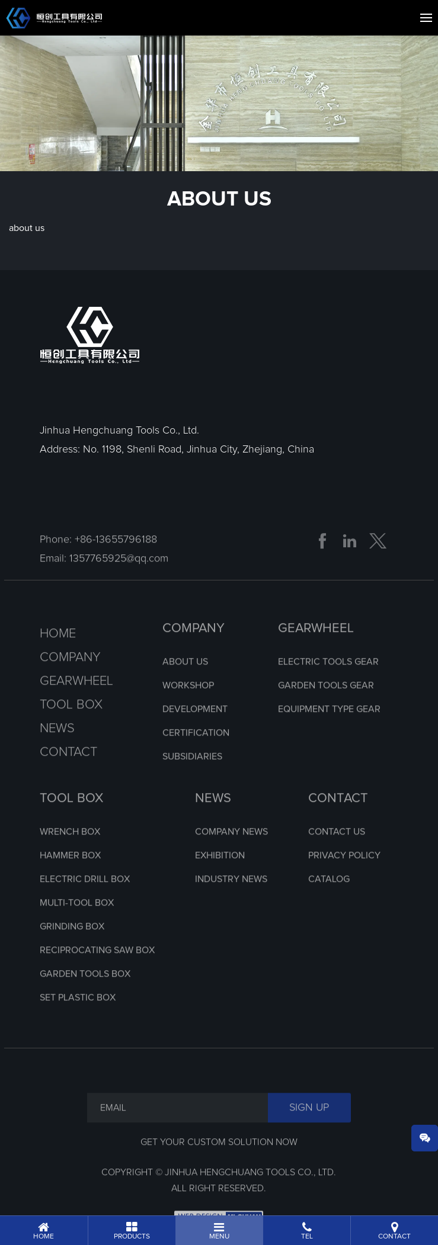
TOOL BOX (71, 818)
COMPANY (193, 648)
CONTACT (338, 818)
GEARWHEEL (316, 648)
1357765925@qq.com (118, 578)
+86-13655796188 (116, 559)
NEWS (213, 818)
